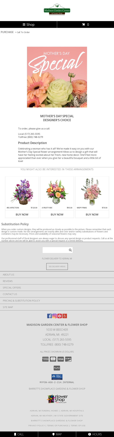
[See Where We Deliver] (57, 266)
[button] (57, 377)
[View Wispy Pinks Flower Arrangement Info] (92, 191)
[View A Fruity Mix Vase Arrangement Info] (57, 191)
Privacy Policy (37, 425)
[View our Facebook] (49, 317)
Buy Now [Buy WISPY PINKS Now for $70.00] (92, 214)
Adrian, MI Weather (41, 415)
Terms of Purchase (58, 425)
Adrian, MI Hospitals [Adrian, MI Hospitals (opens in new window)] (72, 410)
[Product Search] (57, 250)
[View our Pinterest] (59, 317)
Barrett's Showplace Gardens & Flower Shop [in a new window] (57, 388)
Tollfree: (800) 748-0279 (30, 137)
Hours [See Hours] (95, 434)
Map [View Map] (57, 434)
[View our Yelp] (64, 317)
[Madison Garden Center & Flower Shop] (57, 17)
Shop (28, 24)
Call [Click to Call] (19, 434)
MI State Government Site (68, 415)
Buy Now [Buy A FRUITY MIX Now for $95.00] (57, 214)
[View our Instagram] (54, 317)
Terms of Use (78, 425)
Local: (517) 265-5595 (29, 133)
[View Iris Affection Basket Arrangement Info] (22, 191)
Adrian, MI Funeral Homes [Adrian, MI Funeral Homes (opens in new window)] (44, 410)
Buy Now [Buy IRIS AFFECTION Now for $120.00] (22, 214)
